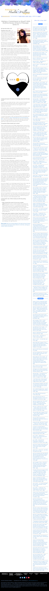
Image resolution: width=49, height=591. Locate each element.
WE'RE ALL (37, 16)
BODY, (23, 16)
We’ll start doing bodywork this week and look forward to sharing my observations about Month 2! (15, 225)
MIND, (20, 16)
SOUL (30, 16)
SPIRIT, (27, 16)
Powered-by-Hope (43, 574)
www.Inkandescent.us (33, 580)
